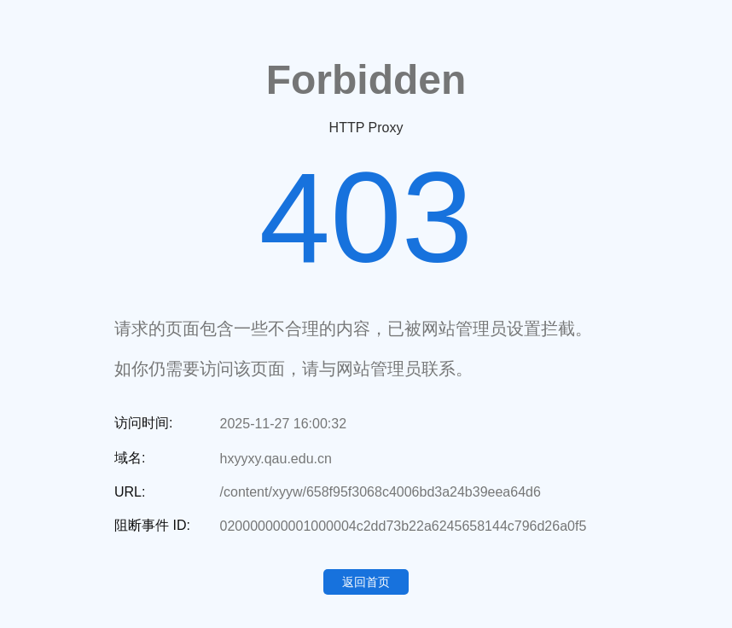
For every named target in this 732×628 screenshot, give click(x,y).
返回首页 (366, 582)
